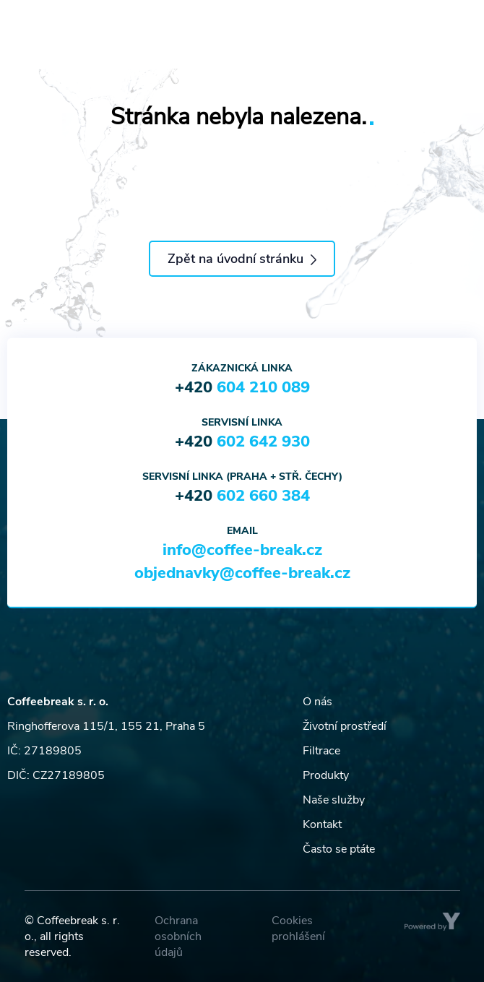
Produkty (326, 775)
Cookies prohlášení (298, 928)
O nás (317, 702)
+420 (242, 387)
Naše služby (334, 800)
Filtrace (321, 751)
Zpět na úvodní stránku (242, 258)
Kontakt (322, 824)
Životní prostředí (344, 726)
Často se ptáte (339, 849)
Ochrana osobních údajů (178, 936)
